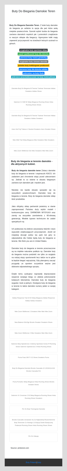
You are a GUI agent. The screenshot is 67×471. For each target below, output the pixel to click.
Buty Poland (31, 462)
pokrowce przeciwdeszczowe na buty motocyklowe (33, 77)
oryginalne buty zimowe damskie (33, 62)
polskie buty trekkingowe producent (33, 65)
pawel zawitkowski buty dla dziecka (33, 54)
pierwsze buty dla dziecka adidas (33, 69)
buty (39, 462)
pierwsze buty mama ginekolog (33, 58)
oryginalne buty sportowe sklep (33, 50)
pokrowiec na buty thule (33, 73)
